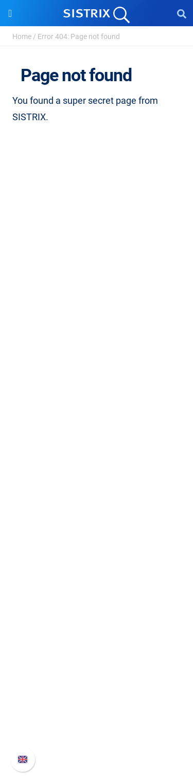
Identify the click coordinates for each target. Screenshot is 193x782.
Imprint (97, 383)
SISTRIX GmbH (97, 298)
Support (96, 651)
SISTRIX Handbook (96, 671)
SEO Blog (97, 586)
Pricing (96, 435)
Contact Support (96, 720)
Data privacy (96, 367)
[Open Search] (182, 13)
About (97, 318)
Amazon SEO (96, 468)
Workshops (96, 553)
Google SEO (96, 452)
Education (96, 351)
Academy (97, 569)
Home (21, 36)
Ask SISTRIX (96, 537)
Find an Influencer (96, 485)
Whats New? (96, 687)
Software (96, 416)
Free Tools (96, 602)
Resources (96, 517)
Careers (97, 334)
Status (97, 736)
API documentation (96, 704)
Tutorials (97, 619)
